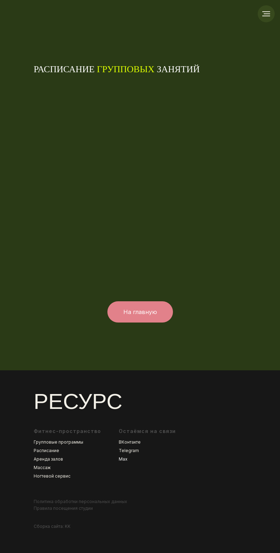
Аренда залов (48, 459)
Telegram (129, 450)
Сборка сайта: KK (52, 526)
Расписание (46, 450)
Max (123, 459)
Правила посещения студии (63, 508)
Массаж (42, 467)
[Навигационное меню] (266, 13)
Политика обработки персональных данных (80, 501)
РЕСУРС (78, 401)
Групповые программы (58, 442)
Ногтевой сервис (52, 476)
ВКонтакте (130, 442)
